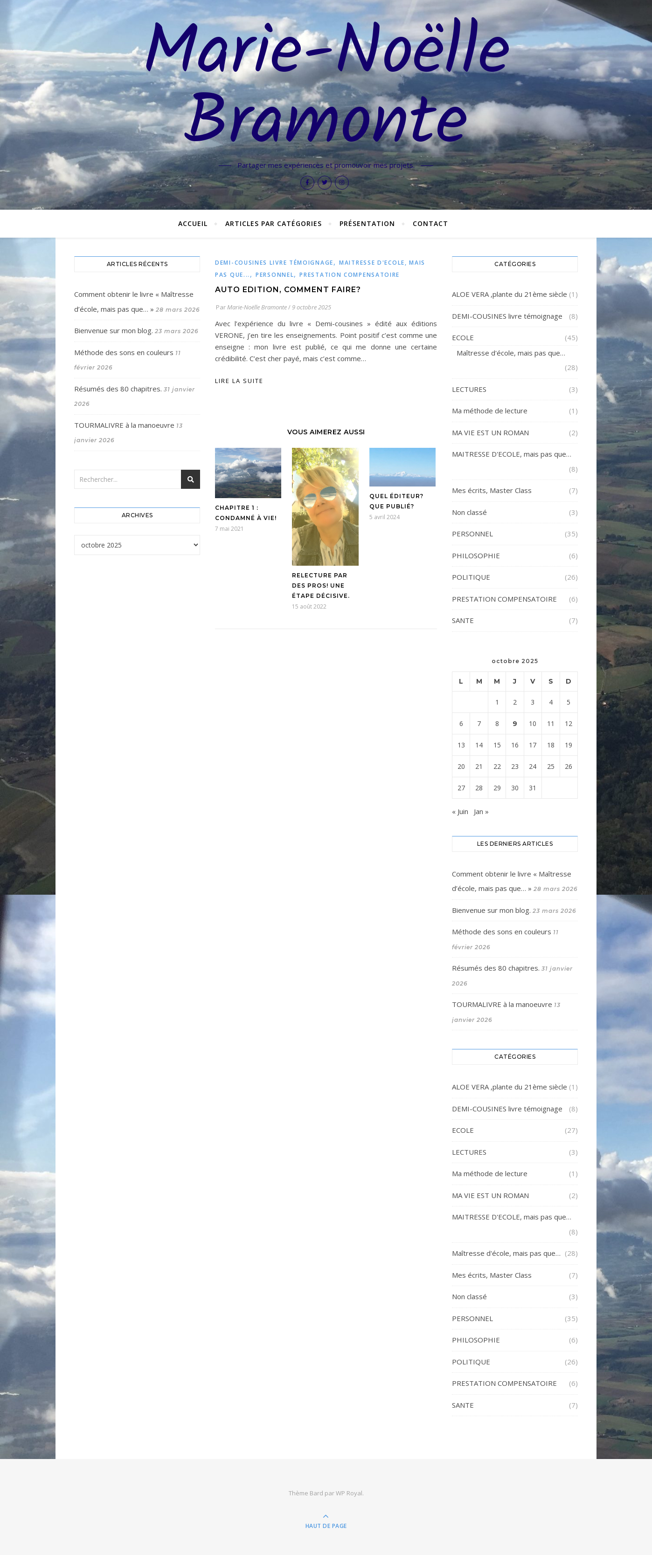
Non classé (469, 512)
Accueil (193, 223)
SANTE (463, 620)
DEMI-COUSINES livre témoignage (274, 263)
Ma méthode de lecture (489, 410)
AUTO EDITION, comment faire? (288, 289)
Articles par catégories (273, 223)
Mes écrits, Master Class (492, 490)
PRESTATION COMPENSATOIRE (349, 275)
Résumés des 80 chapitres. (118, 388)
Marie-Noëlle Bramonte (326, 89)
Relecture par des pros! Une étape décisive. (321, 585)
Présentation (367, 223)
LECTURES (469, 389)
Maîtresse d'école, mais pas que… (511, 352)
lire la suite (239, 381)
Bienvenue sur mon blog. (113, 330)
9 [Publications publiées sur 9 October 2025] (515, 723)
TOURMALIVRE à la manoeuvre (124, 425)
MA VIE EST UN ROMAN (490, 432)
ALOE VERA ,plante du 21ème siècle (509, 294)
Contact (430, 223)
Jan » (481, 811)
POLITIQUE (471, 577)
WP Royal (349, 1493)
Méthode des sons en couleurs (123, 352)
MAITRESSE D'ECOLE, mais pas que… (511, 454)
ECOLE (463, 337)
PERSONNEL (275, 275)
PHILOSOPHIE (476, 555)
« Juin (460, 811)
